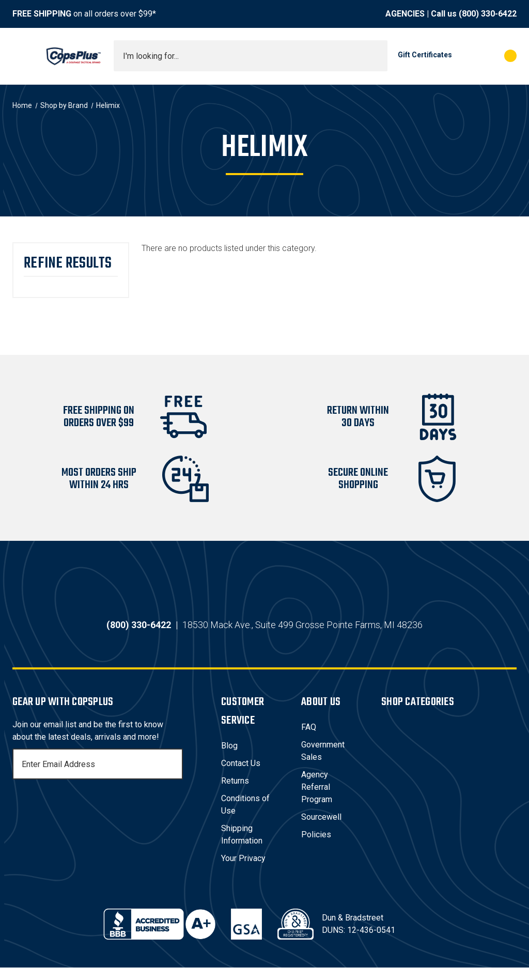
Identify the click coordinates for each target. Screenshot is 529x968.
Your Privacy (243, 859)
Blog (229, 746)
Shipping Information (241, 835)
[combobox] (250, 55)
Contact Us (240, 764)
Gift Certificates (425, 55)
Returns (235, 781)
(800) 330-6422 (488, 14)
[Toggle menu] (21, 55)
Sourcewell (321, 817)
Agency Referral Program (316, 787)
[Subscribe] (173, 764)
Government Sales (323, 751)
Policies (316, 835)
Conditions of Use (245, 805)
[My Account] (464, 55)
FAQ (308, 727)
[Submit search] (376, 55)
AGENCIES (405, 14)
